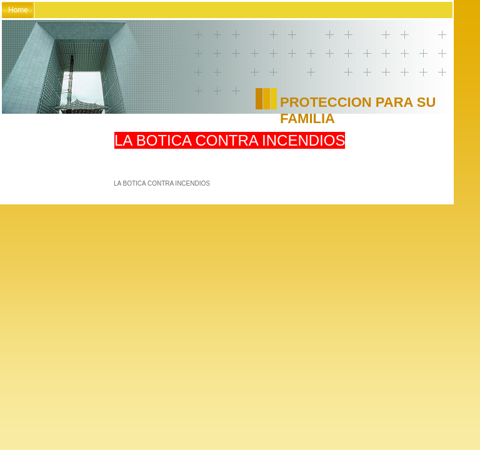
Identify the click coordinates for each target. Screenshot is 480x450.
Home (18, 10)
